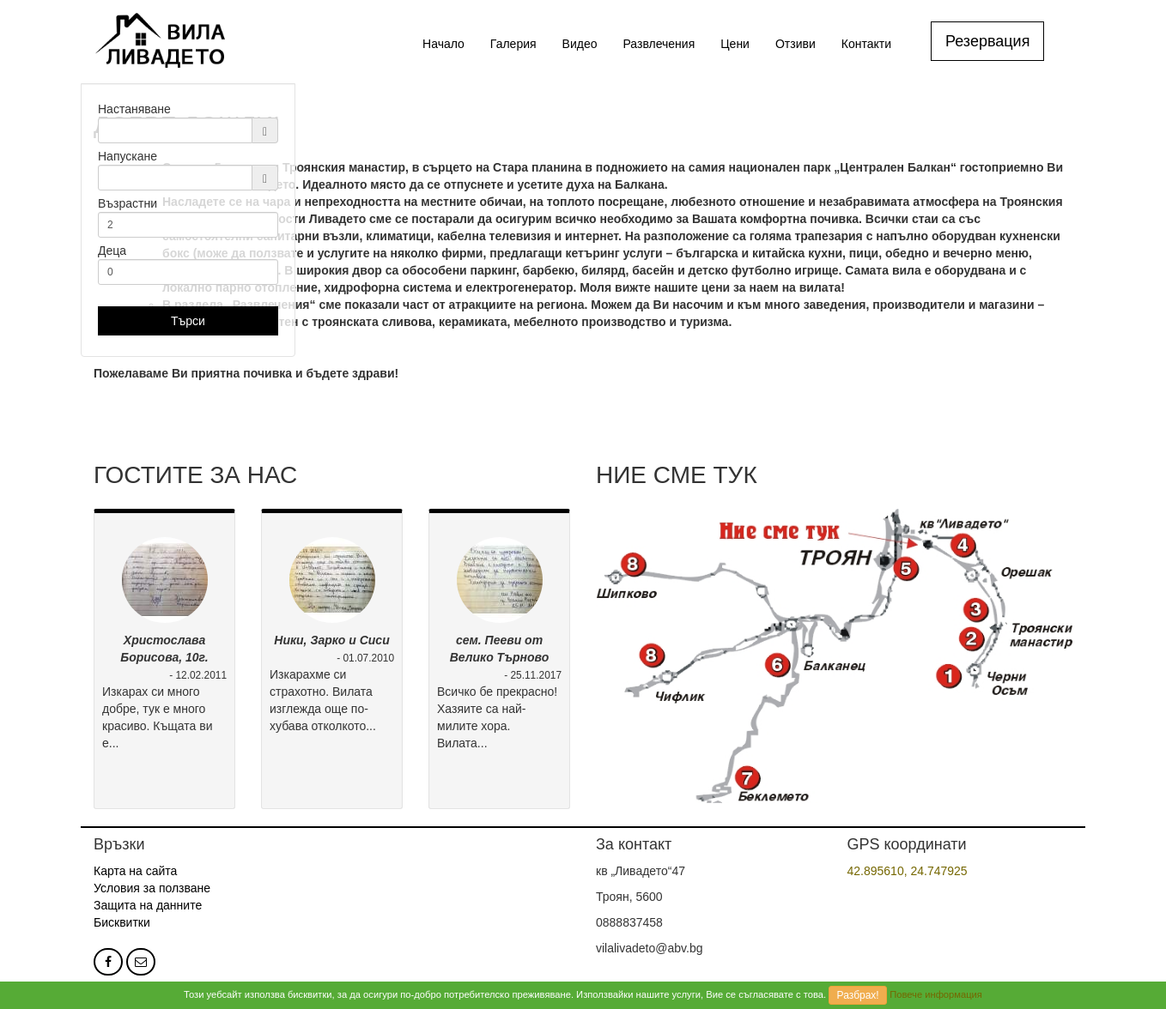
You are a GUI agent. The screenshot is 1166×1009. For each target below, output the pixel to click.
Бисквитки (122, 922)
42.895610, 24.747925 (907, 871)
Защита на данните (148, 905)
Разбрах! (858, 995)
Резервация (987, 41)
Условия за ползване (152, 888)
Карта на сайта (135, 871)
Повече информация (936, 994)
